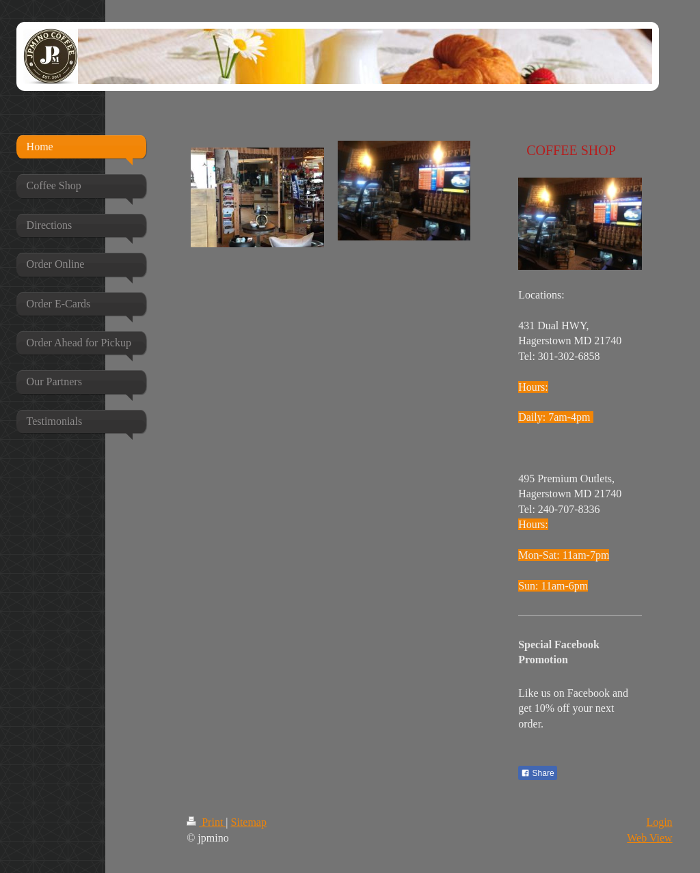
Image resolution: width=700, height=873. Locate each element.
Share (537, 773)
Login (659, 822)
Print (206, 822)
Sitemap (249, 822)
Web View (649, 838)
